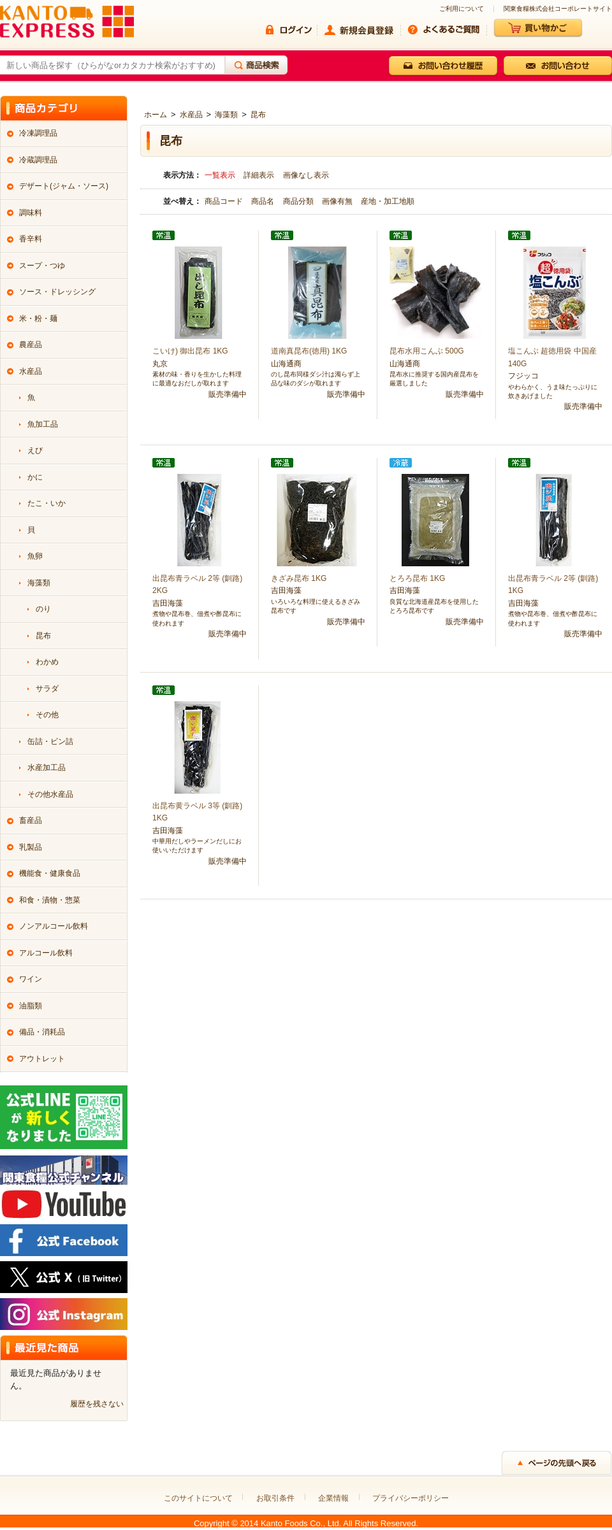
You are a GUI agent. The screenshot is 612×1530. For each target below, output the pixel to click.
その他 (47, 714)
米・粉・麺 (38, 318)
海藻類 (226, 114)
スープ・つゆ (42, 265)
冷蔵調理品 (38, 159)
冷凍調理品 (38, 133)
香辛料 (30, 238)
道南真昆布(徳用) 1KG (309, 351)
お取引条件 (275, 1498)
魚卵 (35, 556)
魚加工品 (42, 424)
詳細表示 (259, 175)
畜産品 (30, 820)
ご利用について (461, 9)
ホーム (155, 114)
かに (35, 477)
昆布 (258, 114)
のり (43, 608)
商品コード (225, 201)
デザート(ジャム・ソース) (63, 186)
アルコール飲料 (46, 952)
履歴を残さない (97, 1403)
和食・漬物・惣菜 (49, 900)
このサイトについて (198, 1498)
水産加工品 (46, 767)
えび (35, 450)
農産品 (30, 344)
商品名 (263, 201)
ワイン (30, 979)
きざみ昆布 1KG (298, 578)
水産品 (191, 114)
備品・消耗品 (42, 1031)
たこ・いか (46, 503)
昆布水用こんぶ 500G (427, 351)
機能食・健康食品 (49, 873)
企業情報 (333, 1498)
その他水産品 (50, 794)
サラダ (47, 688)
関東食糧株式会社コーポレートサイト (558, 9)
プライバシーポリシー (410, 1498)
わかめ (47, 661)
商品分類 (299, 201)
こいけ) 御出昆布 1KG (190, 351)
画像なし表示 (306, 175)
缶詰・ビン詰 (50, 741)
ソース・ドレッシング (57, 291)
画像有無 (338, 201)
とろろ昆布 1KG (417, 578)
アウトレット (42, 1058)
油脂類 (30, 1005)
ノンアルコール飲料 (53, 926)
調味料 (30, 212)
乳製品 (30, 847)
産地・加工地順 (387, 201)
